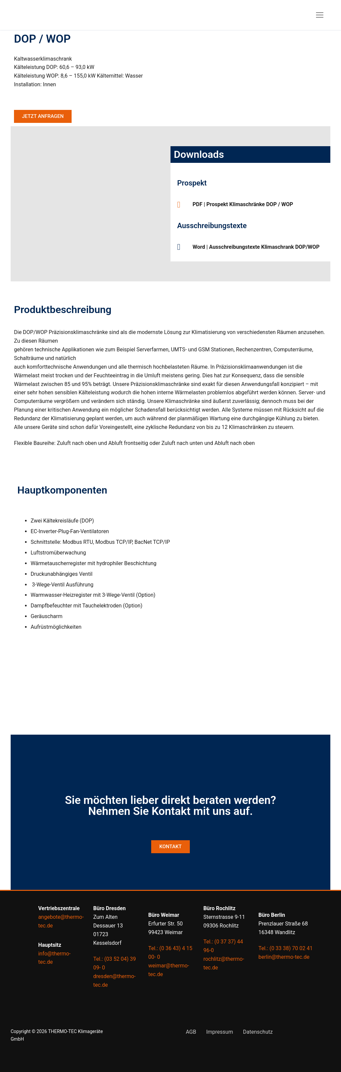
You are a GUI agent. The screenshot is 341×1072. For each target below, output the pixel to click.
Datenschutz (258, 1032)
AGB (191, 1032)
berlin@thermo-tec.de (283, 957)
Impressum (219, 1032)
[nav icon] (319, 15)
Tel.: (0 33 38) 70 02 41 (285, 948)
